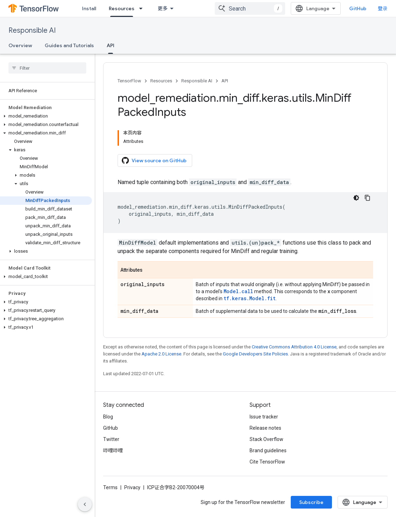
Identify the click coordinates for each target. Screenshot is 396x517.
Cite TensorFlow (267, 462)
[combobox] (250, 8)
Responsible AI (32, 30)
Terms (110, 487)
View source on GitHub (154, 160)
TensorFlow (129, 80)
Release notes (265, 428)
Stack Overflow (266, 439)
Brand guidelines (268, 450)
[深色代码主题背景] (356, 197)
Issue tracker (264, 417)
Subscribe (311, 502)
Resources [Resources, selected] (121, 8)
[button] (46, 116)
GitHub (357, 8)
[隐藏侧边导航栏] (85, 504)
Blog (108, 417)
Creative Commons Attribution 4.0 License (294, 346)
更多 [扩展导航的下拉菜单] (163, 8)
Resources (161, 80)
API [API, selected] (110, 45)
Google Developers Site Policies (255, 354)
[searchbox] (47, 68)
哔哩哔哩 (113, 450)
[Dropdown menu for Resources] (142, 8)
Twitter (111, 439)
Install (89, 8)
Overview (20, 45)
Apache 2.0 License (161, 354)
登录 (383, 8)
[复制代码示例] (367, 197)
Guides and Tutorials (69, 45)
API (224, 80)
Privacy (132, 487)
